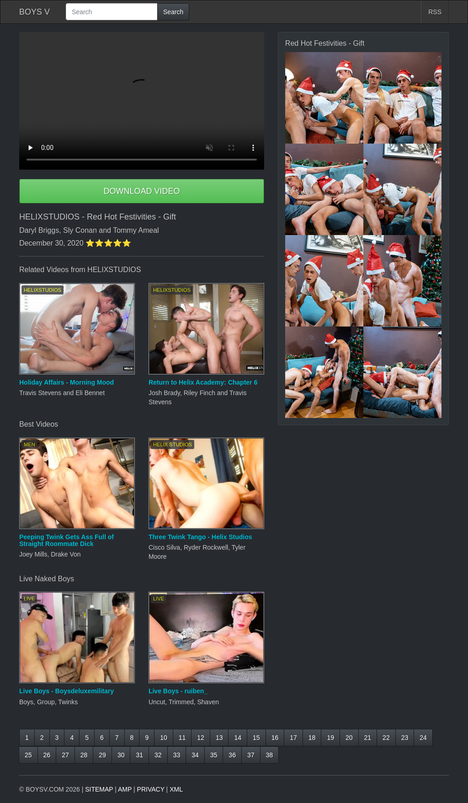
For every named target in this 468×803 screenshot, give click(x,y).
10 (163, 737)
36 (232, 755)
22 (386, 737)
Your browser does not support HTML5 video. (141, 101)
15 (256, 737)
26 (47, 755)
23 (405, 737)
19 (330, 737)
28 (84, 755)
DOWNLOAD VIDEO (141, 191)
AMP (125, 789)
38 (269, 755)
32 (158, 755)
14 (237, 737)
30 (121, 755)
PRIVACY (151, 789)
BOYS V (34, 11)
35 (214, 755)
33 (177, 755)
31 (139, 755)
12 (200, 737)
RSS (434, 12)
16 (275, 737)
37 (251, 755)
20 (349, 737)
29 (102, 755)
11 (182, 737)
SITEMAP (99, 789)
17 (293, 737)
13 (219, 737)
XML (176, 789)
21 (368, 737)
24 (423, 737)
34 (195, 755)
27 (65, 755)
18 (312, 737)
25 (28, 755)
